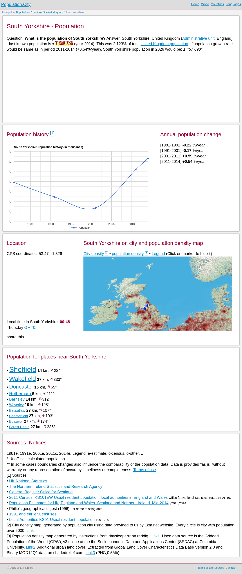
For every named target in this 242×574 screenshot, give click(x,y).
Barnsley (17, 399)
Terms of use (144, 470)
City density (93, 253)
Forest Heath (19, 427)
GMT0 (29, 327)
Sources (219, 567)
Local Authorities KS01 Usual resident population (52, 519)
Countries (217, 4)
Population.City (16, 4)
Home (195, 4)
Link (30, 530)
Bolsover (16, 421)
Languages (233, 4)
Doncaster (21, 387)
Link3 (90, 553)
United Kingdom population (164, 44)
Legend (158, 253)
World (205, 4)
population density (128, 253)
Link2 (30, 547)
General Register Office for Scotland (41, 492)
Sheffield (22, 369)
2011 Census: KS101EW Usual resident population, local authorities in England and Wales (88, 497)
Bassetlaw (17, 410)
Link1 (155, 536)
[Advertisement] (121, 87)
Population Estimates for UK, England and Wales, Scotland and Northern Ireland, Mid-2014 (89, 503)
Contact (230, 567)
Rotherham (20, 393)
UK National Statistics (28, 481)
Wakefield (22, 378)
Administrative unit (198, 38)
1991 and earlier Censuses (32, 514)
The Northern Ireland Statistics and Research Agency (55, 486)
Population (22, 12)
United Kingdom (53, 12)
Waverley (16, 405)
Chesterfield (18, 416)
